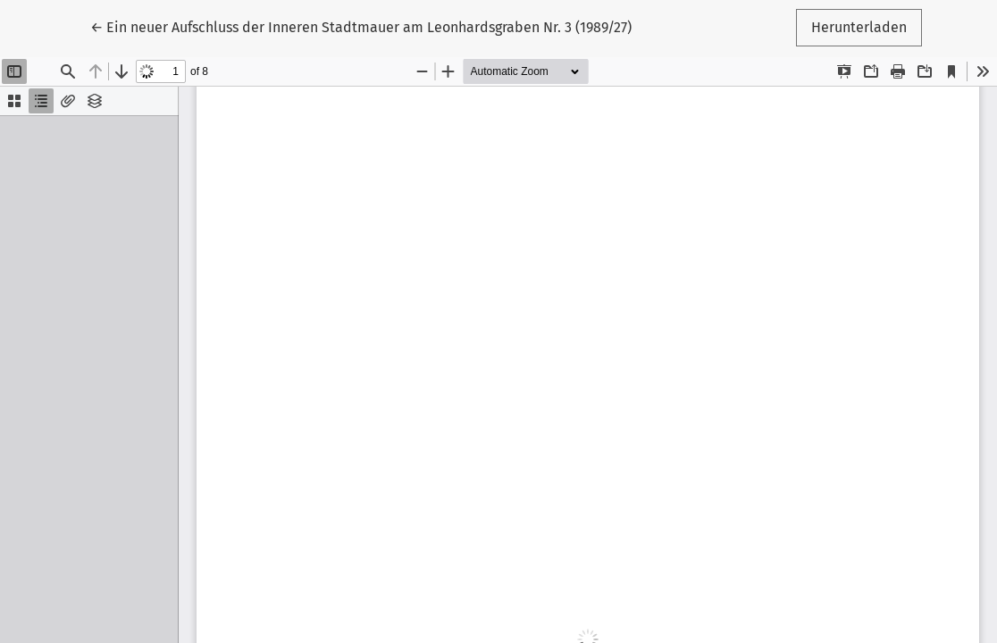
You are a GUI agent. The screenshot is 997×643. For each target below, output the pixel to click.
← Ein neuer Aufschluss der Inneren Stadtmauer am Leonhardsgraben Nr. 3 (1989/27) (361, 26)
